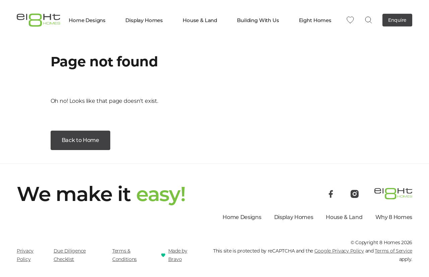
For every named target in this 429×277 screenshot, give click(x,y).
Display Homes (147, 20)
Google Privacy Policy (339, 251)
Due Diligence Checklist (70, 255)
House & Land (203, 20)
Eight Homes (318, 20)
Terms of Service (393, 251)
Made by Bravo (177, 255)
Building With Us (261, 20)
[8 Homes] (38, 19)
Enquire (397, 20)
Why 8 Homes (393, 217)
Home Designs (90, 20)
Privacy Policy (25, 255)
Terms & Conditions (124, 255)
